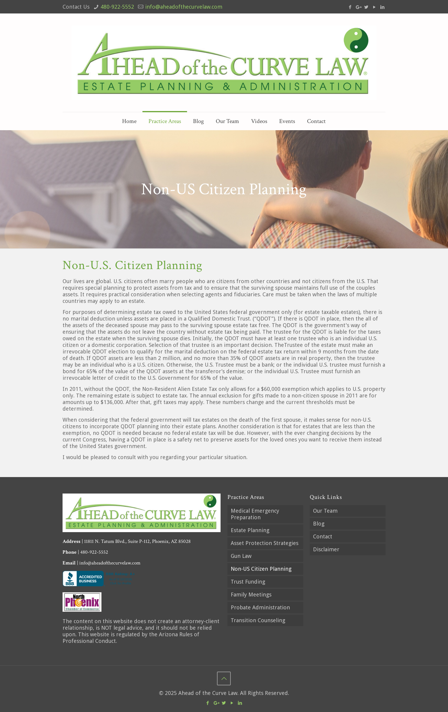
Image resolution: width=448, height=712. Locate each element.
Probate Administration (260, 607)
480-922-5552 (117, 7)
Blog (318, 523)
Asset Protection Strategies (264, 543)
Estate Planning (250, 530)
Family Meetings (251, 594)
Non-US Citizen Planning (261, 569)
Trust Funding (248, 582)
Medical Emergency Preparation (255, 514)
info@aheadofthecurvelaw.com (183, 7)
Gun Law (241, 556)
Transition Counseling (258, 620)
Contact (322, 536)
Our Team (325, 511)
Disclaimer (326, 549)
